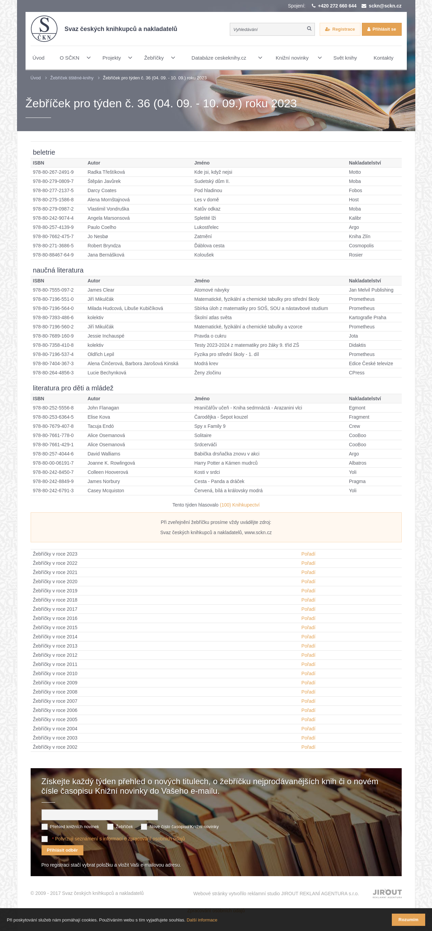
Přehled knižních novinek (74, 826)
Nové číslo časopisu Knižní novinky (184, 826)
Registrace (343, 29)
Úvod (36, 77)
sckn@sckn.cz (385, 6)
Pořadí (308, 554)
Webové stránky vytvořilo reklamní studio (276, 893)
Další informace (202, 920)
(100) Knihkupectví (240, 505)
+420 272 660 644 (337, 6)
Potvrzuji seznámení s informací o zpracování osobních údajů (120, 838)
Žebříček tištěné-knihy (71, 77)
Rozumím (409, 919)
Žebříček (124, 826)
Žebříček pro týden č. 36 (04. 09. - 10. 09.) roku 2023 (155, 77)
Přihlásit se (384, 29)
